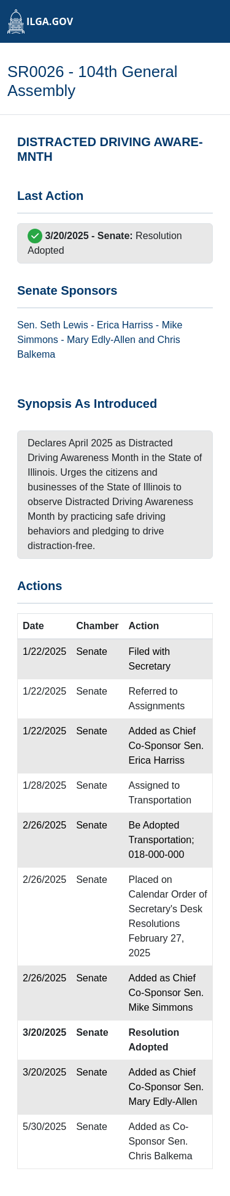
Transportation (160, 800)
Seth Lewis (64, 325)
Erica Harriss (125, 325)
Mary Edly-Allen (101, 339)
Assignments (157, 706)
